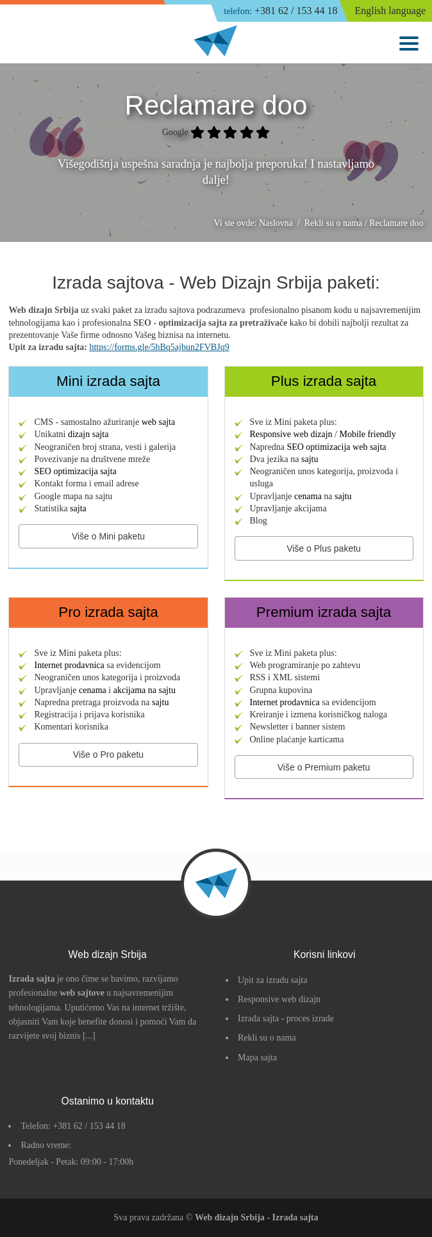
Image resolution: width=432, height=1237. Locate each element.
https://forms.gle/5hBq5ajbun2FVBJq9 (159, 347)
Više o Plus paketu (324, 548)
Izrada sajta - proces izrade (286, 1018)
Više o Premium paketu (324, 767)
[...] (89, 1036)
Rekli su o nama (267, 1037)
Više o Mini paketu (108, 536)
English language (390, 10)
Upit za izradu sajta (272, 980)
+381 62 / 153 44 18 (280, 11)
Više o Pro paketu (108, 754)
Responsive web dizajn (279, 999)
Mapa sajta (257, 1057)
